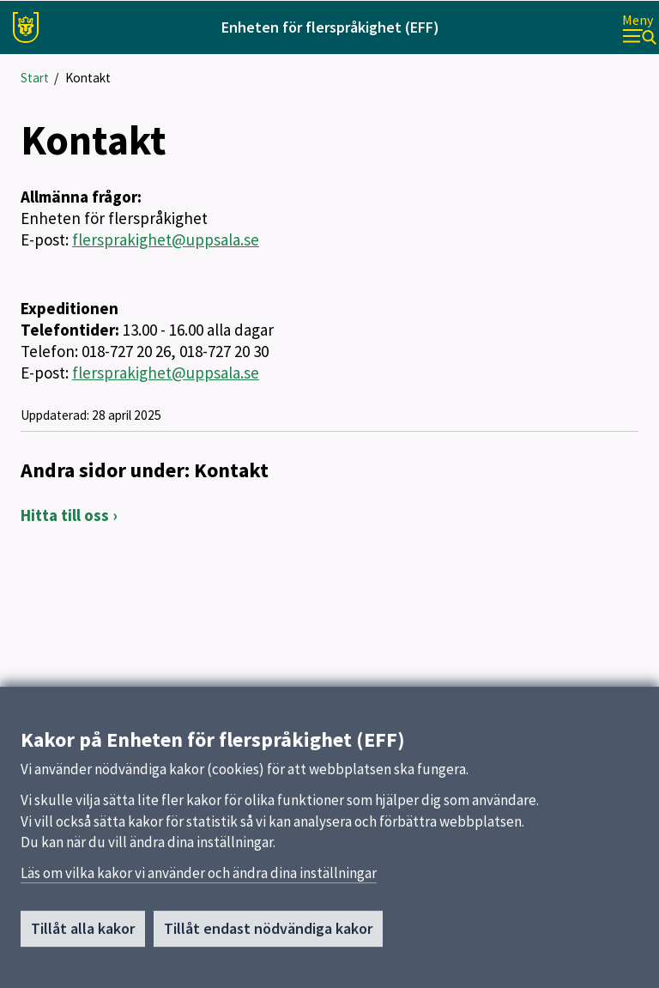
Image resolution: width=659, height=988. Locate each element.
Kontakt (88, 78)
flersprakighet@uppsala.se (165, 239)
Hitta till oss (65, 515)
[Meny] (639, 27)
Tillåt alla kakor (83, 946)
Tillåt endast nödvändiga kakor (268, 946)
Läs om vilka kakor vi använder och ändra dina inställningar (199, 891)
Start (35, 78)
